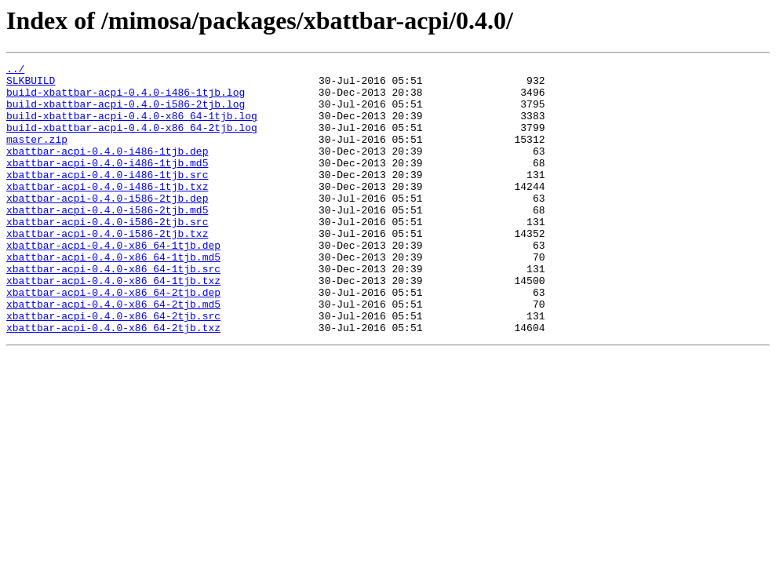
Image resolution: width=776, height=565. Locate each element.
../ (15, 71)
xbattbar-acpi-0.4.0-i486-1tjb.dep (107, 169)
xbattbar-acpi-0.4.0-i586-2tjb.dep (107, 226)
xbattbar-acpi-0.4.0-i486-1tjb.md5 (107, 184)
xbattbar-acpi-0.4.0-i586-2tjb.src (107, 254)
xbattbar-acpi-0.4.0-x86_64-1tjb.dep (113, 282)
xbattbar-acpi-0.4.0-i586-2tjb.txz (107, 268)
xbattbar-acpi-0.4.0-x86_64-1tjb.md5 (113, 297)
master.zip (36, 155)
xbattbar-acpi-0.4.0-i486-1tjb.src (107, 198)
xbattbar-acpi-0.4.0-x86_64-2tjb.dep (113, 339)
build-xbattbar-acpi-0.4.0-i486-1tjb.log (125, 99)
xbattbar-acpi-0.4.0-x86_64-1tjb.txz (113, 325)
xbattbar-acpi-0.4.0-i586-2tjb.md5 (107, 240)
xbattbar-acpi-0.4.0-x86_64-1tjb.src (113, 311)
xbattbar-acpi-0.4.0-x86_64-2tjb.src (113, 367)
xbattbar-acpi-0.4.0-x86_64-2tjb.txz (113, 381)
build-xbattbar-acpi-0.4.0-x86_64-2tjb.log (131, 141)
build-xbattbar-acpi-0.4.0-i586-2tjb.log (125, 113)
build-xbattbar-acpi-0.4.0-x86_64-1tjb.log (131, 127)
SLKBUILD (30, 85)
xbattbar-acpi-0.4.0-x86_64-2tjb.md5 (113, 353)
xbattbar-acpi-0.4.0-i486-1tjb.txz (107, 212)
